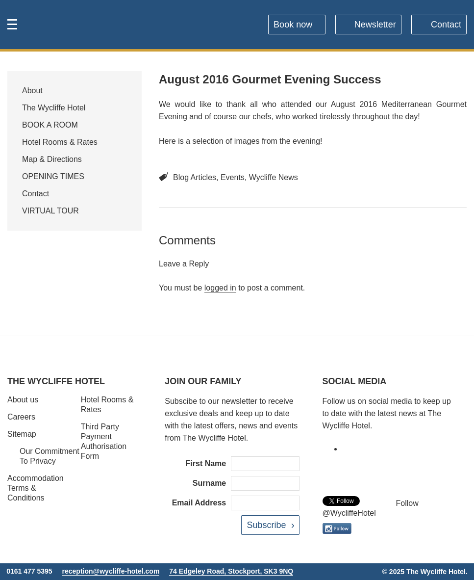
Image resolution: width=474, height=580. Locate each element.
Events (233, 177)
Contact (446, 24)
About (32, 90)
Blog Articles (194, 177)
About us (22, 399)
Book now (293, 24)
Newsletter (375, 24)
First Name (206, 463)
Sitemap (21, 434)
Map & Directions (52, 159)
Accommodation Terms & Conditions (35, 488)
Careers (21, 417)
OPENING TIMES (53, 176)
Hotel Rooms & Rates (60, 142)
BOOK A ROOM (50, 125)
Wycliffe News (273, 177)
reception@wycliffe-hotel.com (111, 571)
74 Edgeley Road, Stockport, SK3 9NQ (231, 571)
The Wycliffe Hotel (53, 108)
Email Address (199, 503)
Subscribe (266, 525)
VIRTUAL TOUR (50, 211)
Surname (209, 483)
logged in (220, 288)
